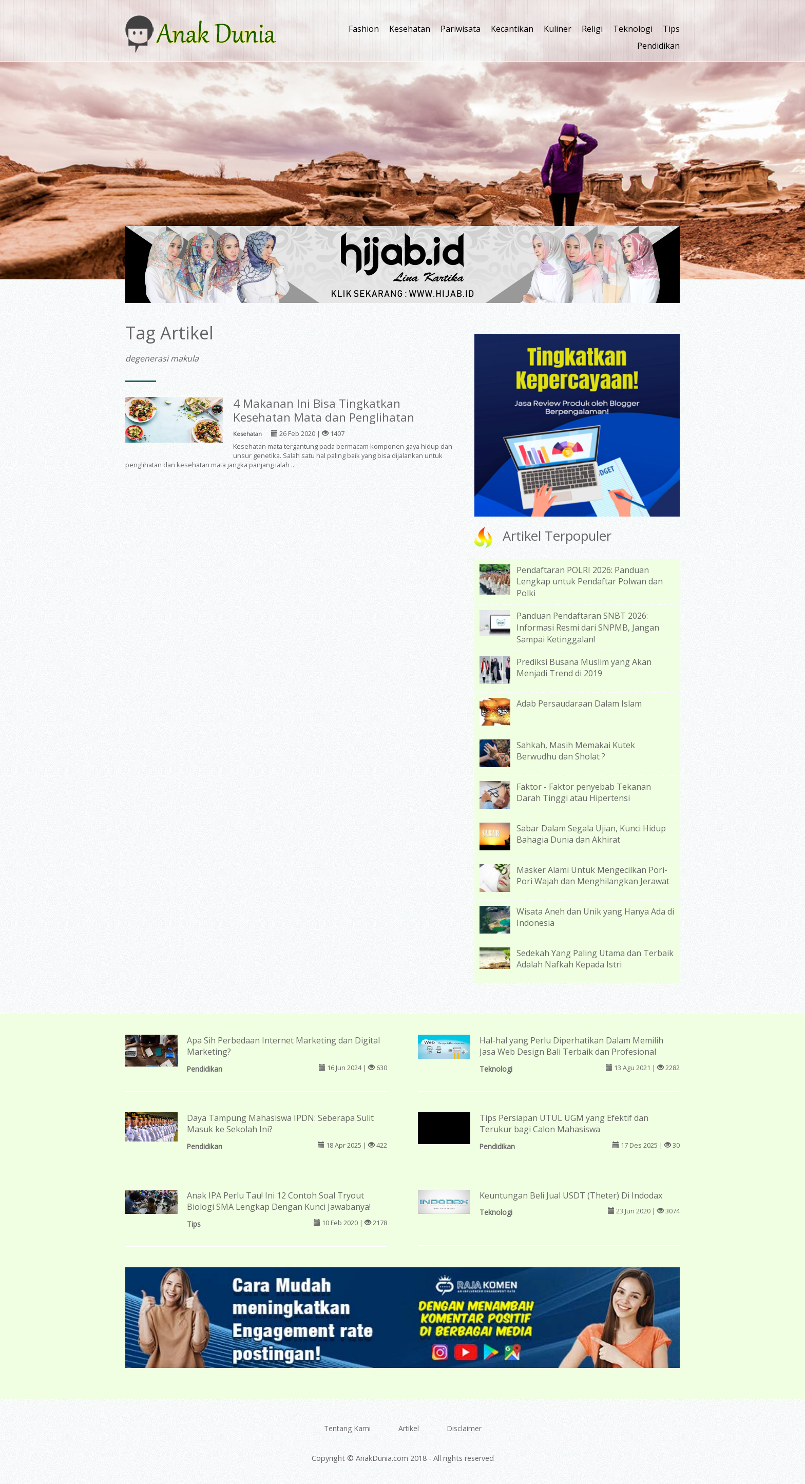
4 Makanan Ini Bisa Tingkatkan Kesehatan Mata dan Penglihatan (323, 410)
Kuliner (557, 28)
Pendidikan (658, 45)
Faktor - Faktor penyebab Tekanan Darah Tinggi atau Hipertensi (583, 792)
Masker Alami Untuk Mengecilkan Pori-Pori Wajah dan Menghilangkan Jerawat (592, 875)
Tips (671, 28)
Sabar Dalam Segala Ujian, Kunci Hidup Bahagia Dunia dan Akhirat (591, 834)
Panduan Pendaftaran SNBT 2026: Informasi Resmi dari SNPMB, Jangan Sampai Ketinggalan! (587, 627)
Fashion (364, 28)
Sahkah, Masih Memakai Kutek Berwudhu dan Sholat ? (575, 751)
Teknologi (633, 28)
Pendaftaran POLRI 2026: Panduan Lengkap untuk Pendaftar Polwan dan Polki (589, 581)
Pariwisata (460, 28)
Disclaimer (464, 1428)
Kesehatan (409, 28)
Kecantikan (512, 28)
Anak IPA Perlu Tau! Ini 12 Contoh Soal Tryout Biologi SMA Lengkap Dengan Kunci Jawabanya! (279, 1201)
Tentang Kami (347, 1428)
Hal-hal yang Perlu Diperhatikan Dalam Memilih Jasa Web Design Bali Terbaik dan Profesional (571, 1046)
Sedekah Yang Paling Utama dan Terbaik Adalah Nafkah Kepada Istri (595, 959)
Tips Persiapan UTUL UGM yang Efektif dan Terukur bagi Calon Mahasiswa (564, 1123)
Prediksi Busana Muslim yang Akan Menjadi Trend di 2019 (583, 667)
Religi (592, 28)
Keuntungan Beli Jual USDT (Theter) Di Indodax (571, 1195)
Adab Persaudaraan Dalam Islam (579, 703)
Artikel (408, 1428)
